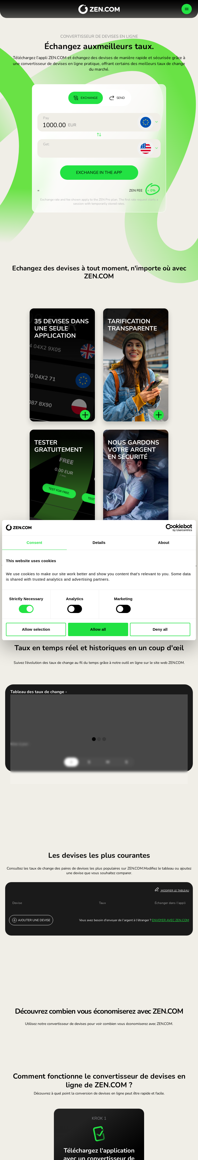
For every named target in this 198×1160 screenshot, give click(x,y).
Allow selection (36, 629)
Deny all (160, 629)
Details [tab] (99, 542)
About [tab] (163, 542)
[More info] (41, 188)
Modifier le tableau (172, 889)
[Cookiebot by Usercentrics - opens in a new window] (169, 528)
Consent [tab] (34, 542)
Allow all (98, 629)
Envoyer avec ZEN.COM (170, 920)
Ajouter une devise (31, 920)
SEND (117, 97)
